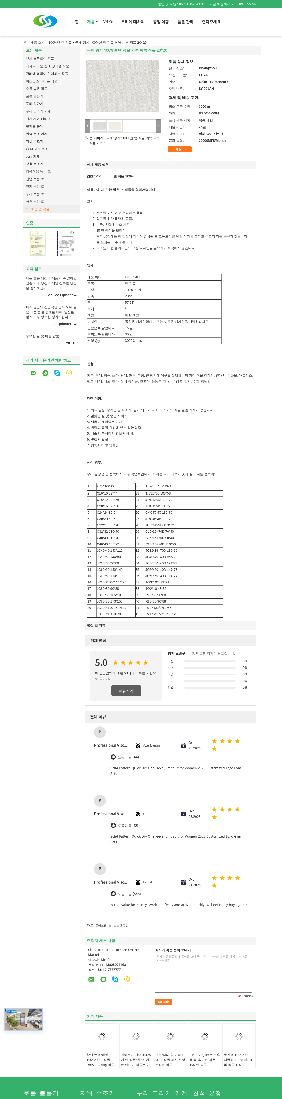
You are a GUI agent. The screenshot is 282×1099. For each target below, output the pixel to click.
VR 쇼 (108, 22)
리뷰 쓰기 (126, 691)
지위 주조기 (34, 141)
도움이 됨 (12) (128, 826)
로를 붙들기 (34, 96)
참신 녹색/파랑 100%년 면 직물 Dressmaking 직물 (100, 1060)
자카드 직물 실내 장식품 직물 (47, 66)
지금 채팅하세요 (222, 4)
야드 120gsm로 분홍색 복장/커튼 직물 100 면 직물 (204, 1060)
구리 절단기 (34, 104)
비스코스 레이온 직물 (41, 81)
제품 (91, 22)
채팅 (182, 149)
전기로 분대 (34, 126)
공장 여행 (161, 22)
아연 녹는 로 (35, 202)
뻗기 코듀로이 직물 (40, 59)
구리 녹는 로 (35, 194)
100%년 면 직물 (60, 43)
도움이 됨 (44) (128, 757)
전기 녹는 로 (35, 187)
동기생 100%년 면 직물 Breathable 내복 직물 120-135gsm (238, 1062)
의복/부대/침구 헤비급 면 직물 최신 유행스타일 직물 (170, 1060)
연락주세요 (211, 22)
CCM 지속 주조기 (38, 149)
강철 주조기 (34, 164)
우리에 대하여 (133, 22)
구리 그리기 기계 (38, 111)
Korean (251, 4)
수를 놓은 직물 (36, 89)
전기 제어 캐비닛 (38, 119)
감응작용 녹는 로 (38, 171)
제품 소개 (38, 43)
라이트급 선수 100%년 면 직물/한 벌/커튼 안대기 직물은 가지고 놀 (136, 1062)
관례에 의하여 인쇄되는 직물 (47, 74)
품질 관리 (185, 22)
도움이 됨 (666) (129, 894)
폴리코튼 (101, 925)
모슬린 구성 (121, 925)
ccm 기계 (33, 156)
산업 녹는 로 (35, 179)
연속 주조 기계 (36, 134)
